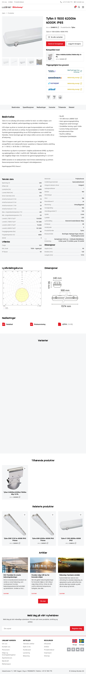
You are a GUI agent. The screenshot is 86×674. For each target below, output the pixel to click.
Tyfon (73, 27)
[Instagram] (82, 649)
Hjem (3, 13)
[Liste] (75, 7)
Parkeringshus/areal (77, 236)
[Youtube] (78, 649)
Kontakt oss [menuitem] (6, 647)
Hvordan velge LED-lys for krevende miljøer (40, 576)
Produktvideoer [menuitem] (19, 2)
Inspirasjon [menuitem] (48, 653)
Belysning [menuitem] (26, 656)
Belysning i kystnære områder (70, 575)
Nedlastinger (41, 107)
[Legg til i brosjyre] (24, 468)
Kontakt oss (79, 2)
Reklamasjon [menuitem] (6, 664)
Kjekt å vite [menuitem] (27, 647)
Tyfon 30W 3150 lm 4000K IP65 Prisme (15, 539)
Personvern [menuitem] (6, 650)
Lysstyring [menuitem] (26, 653)
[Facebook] (69, 649)
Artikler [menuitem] (10, 2)
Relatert (71, 107)
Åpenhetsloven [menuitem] (7, 658)
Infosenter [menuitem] (47, 644)
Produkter (11, 13)
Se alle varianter (57, 37)
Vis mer (43, 601)
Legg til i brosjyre (74, 44)
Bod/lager (65, 234)
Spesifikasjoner (28, 107)
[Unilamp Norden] (12, 7)
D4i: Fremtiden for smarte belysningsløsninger (12, 576)
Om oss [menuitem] (4, 2)
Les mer (6, 593)
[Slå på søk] (79, 7)
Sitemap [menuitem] (47, 656)
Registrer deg (77, 628)
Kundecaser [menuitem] (27, 650)
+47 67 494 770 (66, 2)
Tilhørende (62, 107)
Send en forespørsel (55, 44)
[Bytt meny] (83, 7)
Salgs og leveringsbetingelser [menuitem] (9, 654)
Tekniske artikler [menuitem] (28, 644)
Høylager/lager (73, 234)
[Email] (36, 628)
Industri (81, 234)
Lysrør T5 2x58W (67, 241)
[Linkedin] (73, 649)
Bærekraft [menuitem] (5, 661)
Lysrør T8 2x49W (78, 241)
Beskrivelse (16, 107)
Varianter (52, 107)
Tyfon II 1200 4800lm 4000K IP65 (71, 539)
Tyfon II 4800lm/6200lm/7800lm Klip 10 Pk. (68, 56)
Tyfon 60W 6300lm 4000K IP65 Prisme (43, 539)
